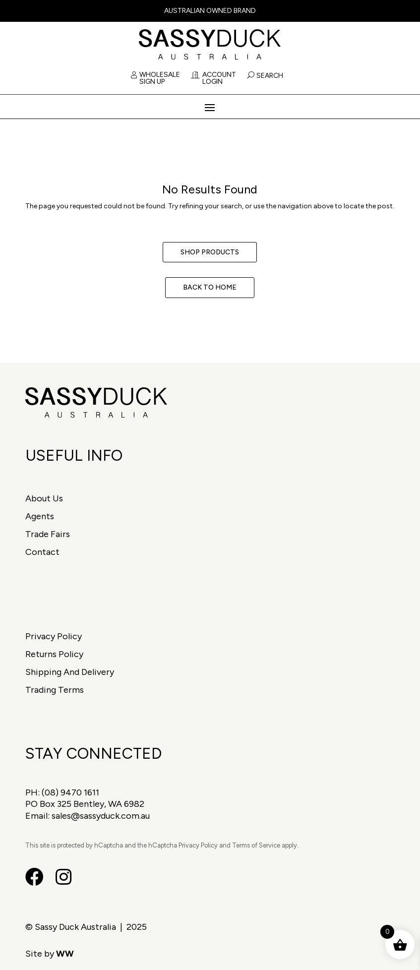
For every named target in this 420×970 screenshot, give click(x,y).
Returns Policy (54, 654)
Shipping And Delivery (69, 672)
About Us (44, 498)
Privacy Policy (53, 636)
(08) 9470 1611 (70, 792)
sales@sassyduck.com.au (101, 815)
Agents (39, 516)
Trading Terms (54, 689)
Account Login (213, 78)
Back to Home (210, 287)
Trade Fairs (47, 534)
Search (269, 75)
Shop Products (209, 252)
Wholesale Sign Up (155, 78)
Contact (42, 551)
